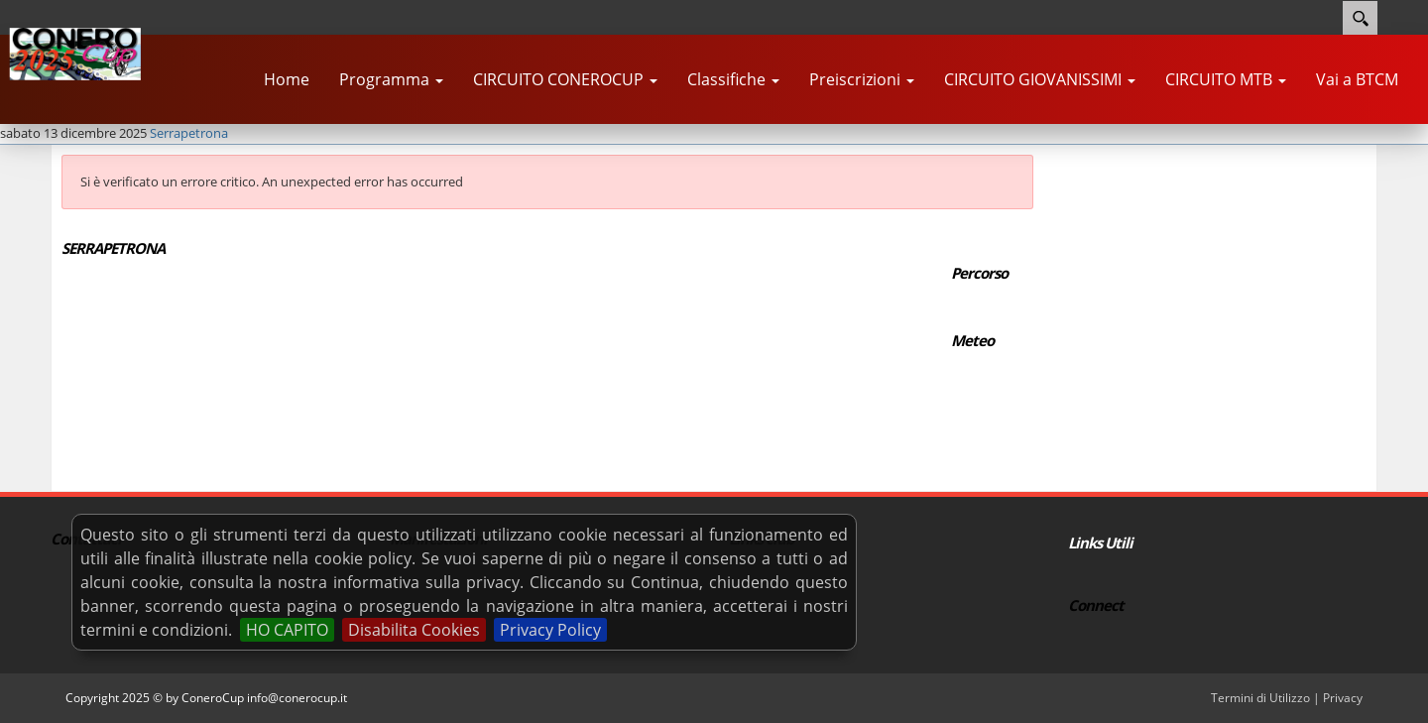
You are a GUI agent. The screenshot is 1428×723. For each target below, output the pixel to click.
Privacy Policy (550, 630)
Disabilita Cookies (414, 630)
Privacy (1343, 697)
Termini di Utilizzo (1260, 697)
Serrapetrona (189, 133)
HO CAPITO (287, 630)
